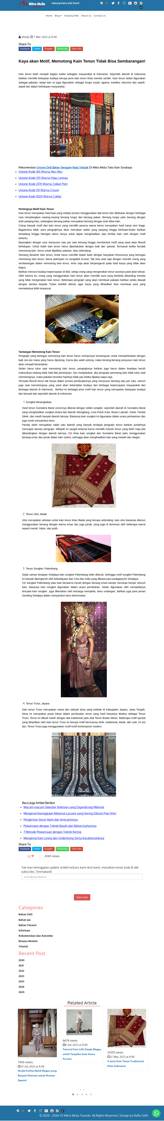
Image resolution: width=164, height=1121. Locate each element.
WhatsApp (62, 48)
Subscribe (76, 48)
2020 (21, 960)
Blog (58, 15)
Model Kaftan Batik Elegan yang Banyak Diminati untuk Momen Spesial (37, 1075)
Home (49, 15)
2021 (21, 965)
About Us (86, 15)
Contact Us (100, 15)
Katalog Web (71, 15)
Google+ (48, 48)
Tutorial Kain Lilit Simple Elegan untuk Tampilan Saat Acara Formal (82, 1054)
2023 (21, 976)
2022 (21, 970)
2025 (21, 981)
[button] (73, 1095)
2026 (21, 987)
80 (32, 856)
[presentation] (82, 887)
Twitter (37, 48)
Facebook (25, 48)
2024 (21, 992)
